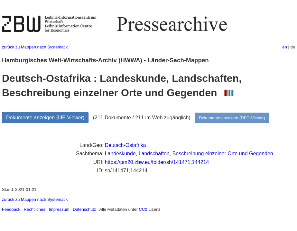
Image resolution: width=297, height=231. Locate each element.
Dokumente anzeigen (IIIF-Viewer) (45, 117)
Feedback (11, 209)
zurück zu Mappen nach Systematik (35, 47)
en (285, 47)
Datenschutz (84, 209)
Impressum (59, 209)
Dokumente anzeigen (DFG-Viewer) (232, 118)
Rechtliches (34, 209)
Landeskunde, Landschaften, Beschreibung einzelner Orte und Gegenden (189, 153)
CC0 (143, 209)
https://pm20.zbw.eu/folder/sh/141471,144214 (157, 162)
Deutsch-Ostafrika (125, 145)
